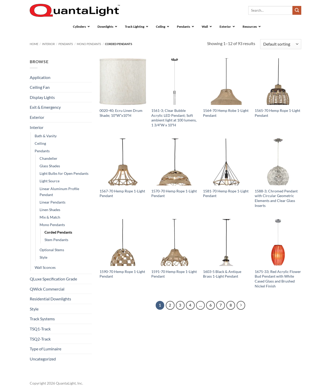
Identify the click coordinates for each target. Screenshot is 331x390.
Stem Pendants (56, 239)
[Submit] (296, 10)
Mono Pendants (89, 44)
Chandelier (48, 158)
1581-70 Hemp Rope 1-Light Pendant (226, 193)
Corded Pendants (58, 232)
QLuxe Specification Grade (53, 278)
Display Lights (42, 97)
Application (40, 77)
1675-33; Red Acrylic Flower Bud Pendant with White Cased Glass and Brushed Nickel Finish (278, 278)
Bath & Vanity (46, 136)
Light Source (49, 181)
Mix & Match (50, 217)
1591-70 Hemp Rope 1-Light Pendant (174, 274)
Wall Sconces (45, 267)
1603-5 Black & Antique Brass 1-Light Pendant (222, 274)
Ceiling (40, 143)
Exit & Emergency (45, 107)
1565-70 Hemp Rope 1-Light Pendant (277, 113)
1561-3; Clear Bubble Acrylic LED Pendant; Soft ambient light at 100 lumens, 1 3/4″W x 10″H (174, 117)
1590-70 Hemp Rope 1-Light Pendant (122, 274)
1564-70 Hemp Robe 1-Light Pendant (226, 113)
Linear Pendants (52, 202)
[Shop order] (280, 44)
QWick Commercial (47, 288)
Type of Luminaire (45, 348)
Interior (48, 44)
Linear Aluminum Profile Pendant (59, 191)
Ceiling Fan (40, 87)
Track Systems (42, 318)
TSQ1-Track (40, 328)
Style (43, 257)
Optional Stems (52, 250)
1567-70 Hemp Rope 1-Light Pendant (122, 193)
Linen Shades (50, 209)
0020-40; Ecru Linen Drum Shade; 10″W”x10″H (121, 113)
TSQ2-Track (40, 338)
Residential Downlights (50, 298)
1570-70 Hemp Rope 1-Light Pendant (174, 193)
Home (34, 44)
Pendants (65, 44)
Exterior (37, 117)
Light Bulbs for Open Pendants (64, 173)
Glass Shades (50, 166)
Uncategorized (43, 358)
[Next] (241, 305)
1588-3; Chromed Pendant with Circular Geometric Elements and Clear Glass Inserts (276, 198)
